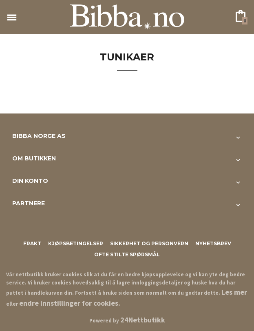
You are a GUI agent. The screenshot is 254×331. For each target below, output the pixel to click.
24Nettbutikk (142, 319)
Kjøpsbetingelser (75, 243)
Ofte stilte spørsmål (127, 254)
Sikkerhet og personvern (149, 243)
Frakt (32, 243)
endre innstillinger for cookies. (69, 303)
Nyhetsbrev (213, 243)
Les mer (234, 292)
